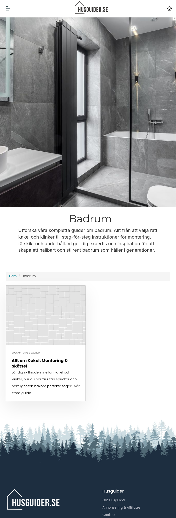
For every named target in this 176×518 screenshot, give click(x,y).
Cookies (108, 514)
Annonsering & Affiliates (121, 507)
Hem (13, 276)
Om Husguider (113, 500)
